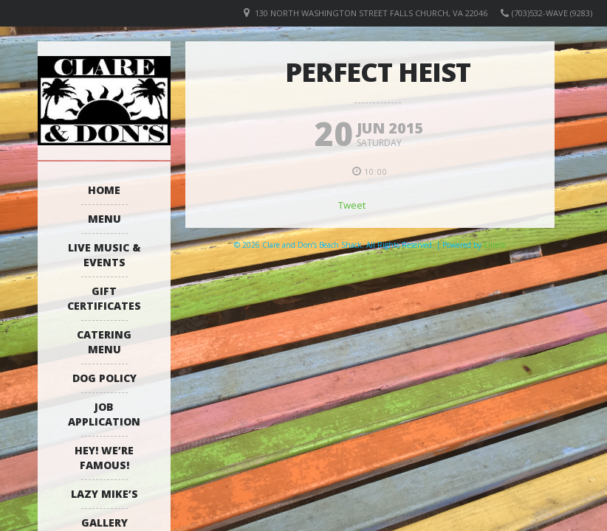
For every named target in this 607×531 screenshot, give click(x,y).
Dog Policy (104, 378)
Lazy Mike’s (104, 494)
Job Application (104, 414)
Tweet (352, 205)
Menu (104, 219)
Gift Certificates (104, 298)
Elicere (495, 245)
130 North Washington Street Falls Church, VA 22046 (371, 12)
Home (104, 190)
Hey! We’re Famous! (104, 457)
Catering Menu (104, 341)
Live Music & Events (104, 254)
